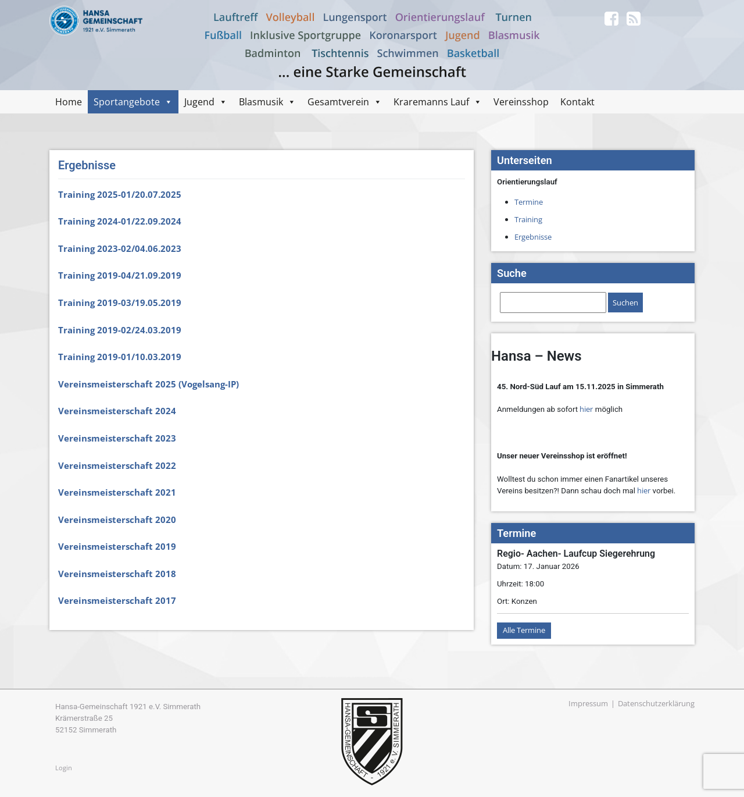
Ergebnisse (533, 237)
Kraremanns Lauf (431, 101)
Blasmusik (261, 101)
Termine (528, 202)
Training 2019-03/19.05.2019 (119, 302)
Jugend (199, 101)
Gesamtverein (338, 101)
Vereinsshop (521, 101)
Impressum (588, 703)
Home (68, 101)
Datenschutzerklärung (656, 703)
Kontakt (577, 101)
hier (586, 409)
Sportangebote (127, 101)
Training (528, 219)
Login (63, 767)
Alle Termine (524, 630)
